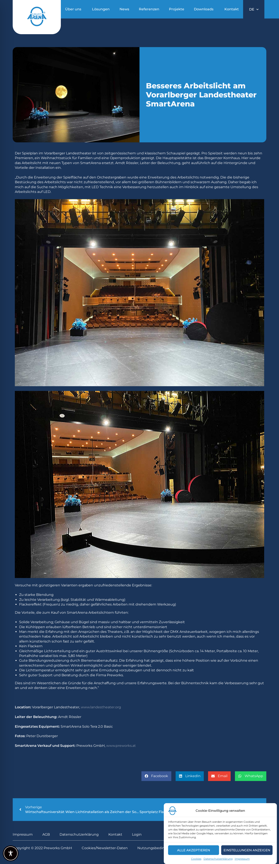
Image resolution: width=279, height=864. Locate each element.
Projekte (176, 9)
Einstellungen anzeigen (247, 850)
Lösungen (101, 9)
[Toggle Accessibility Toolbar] (10, 853)
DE (254, 9)
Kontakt (231, 9)
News (124, 9)
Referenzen (149, 9)
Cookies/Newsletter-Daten (105, 848)
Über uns (73, 9)
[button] (156, 776)
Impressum (242, 858)
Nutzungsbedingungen (158, 848)
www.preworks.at (121, 746)
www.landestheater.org (101, 707)
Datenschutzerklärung (218, 858)
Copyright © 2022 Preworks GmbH (42, 848)
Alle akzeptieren (193, 850)
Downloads (203, 9)
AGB (46, 834)
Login (137, 834)
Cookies (196, 858)
